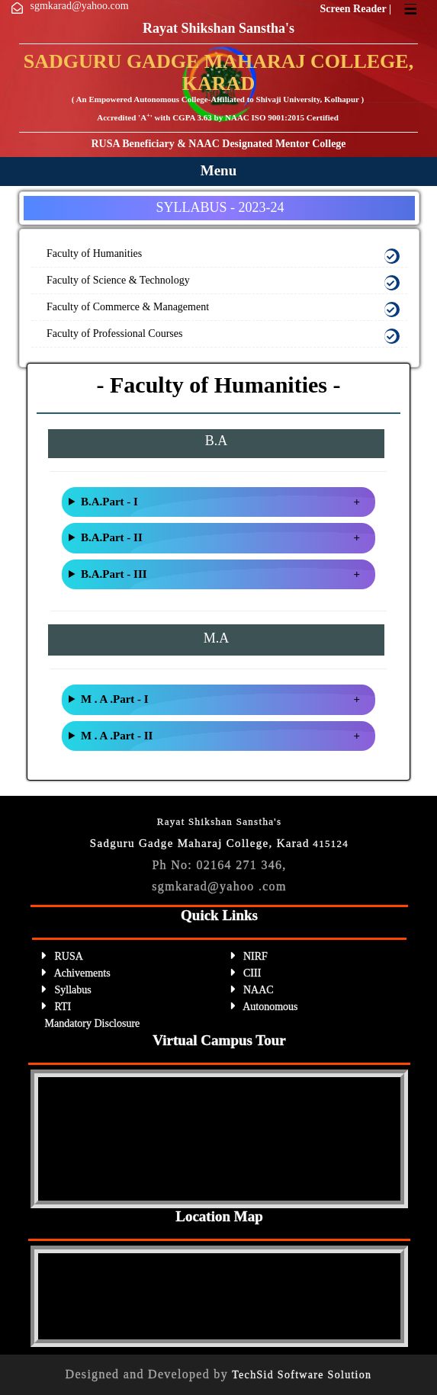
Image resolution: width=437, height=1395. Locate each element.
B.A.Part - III (114, 574)
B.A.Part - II (112, 537)
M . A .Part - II (117, 736)
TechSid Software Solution (301, 1375)
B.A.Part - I (109, 501)
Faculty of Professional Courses (114, 333)
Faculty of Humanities (94, 253)
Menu (219, 170)
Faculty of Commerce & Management (128, 307)
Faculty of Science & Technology (118, 280)
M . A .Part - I (115, 699)
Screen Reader (354, 8)
